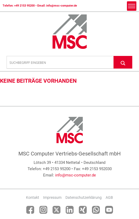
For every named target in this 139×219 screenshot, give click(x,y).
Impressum (52, 197)
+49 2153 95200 (24, 5)
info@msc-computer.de (61, 5)
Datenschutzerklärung (83, 197)
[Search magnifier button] (123, 62)
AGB (109, 197)
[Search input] (60, 62)
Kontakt (32, 197)
